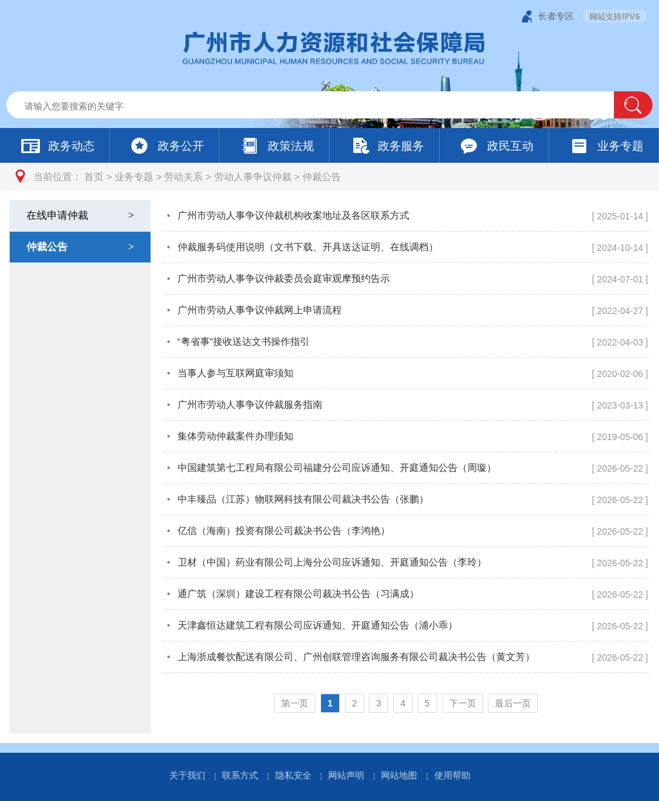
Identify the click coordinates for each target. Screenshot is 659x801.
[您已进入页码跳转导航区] (406, 703)
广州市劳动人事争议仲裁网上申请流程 (260, 309)
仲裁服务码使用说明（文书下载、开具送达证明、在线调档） (308, 246)
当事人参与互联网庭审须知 (235, 372)
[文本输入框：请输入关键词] (321, 106)
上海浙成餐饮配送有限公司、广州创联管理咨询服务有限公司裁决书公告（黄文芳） (356, 656)
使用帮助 (452, 775)
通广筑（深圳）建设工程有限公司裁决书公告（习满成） (298, 593)
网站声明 (346, 775)
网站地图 (399, 775)
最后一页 (513, 703)
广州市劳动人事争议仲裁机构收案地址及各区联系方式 (293, 215)
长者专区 (556, 16)
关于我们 (187, 775)
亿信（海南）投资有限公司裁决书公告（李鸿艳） (284, 530)
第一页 (294, 703)
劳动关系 (183, 176)
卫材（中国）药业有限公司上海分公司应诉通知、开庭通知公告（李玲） (332, 562)
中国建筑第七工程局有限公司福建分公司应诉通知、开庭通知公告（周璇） (337, 467)
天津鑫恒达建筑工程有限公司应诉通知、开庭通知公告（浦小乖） (318, 625)
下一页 (462, 703)
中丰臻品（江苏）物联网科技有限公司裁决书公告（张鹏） (303, 498)
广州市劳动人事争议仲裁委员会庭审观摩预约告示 (284, 278)
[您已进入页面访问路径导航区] (329, 176)
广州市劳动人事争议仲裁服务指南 (250, 404)
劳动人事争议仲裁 (253, 176)
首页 (94, 176)
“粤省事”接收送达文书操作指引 (244, 341)
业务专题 (134, 176)
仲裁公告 (321, 176)
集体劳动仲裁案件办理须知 (235, 435)
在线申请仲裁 (81, 215)
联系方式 (240, 775)
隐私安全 (293, 775)
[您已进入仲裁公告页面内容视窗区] (406, 466)
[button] (633, 104)
